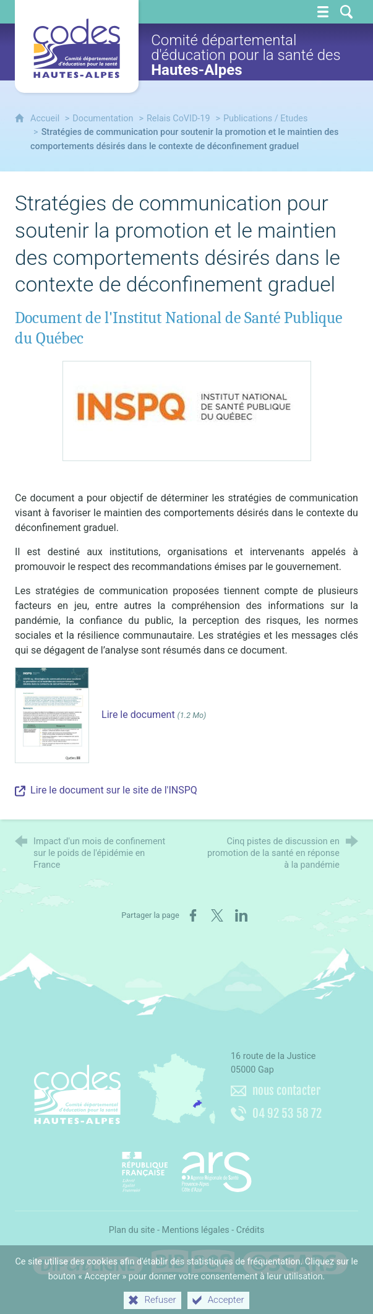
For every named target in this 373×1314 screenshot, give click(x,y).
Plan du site (132, 1230)
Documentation (102, 118)
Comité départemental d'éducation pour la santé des (246, 55)
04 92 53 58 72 (287, 1113)
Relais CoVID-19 (178, 118)
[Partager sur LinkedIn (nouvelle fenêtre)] (241, 915)
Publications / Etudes (265, 118)
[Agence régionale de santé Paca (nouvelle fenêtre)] (187, 1167)
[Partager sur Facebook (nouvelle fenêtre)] (193, 915)
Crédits (250, 1230)
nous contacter (286, 1090)
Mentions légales (195, 1230)
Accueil (46, 118)
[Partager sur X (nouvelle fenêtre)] (217, 915)
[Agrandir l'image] (186, 411)
